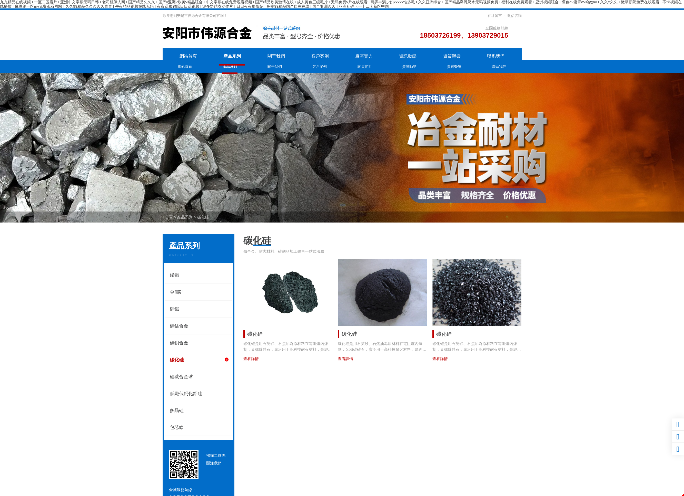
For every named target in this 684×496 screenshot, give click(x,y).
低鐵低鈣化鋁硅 (186, 393)
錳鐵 (174, 275)
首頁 (169, 217)
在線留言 (495, 16)
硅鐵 (174, 309)
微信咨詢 (514, 16)
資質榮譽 (452, 56)
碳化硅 (203, 217)
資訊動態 (408, 56)
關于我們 (276, 56)
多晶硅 (177, 410)
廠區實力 (364, 56)
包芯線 (177, 427)
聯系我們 (495, 56)
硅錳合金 (179, 326)
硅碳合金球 (181, 376)
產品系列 (232, 56)
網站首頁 (188, 56)
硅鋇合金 (179, 342)
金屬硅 (177, 292)
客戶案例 (320, 56)
